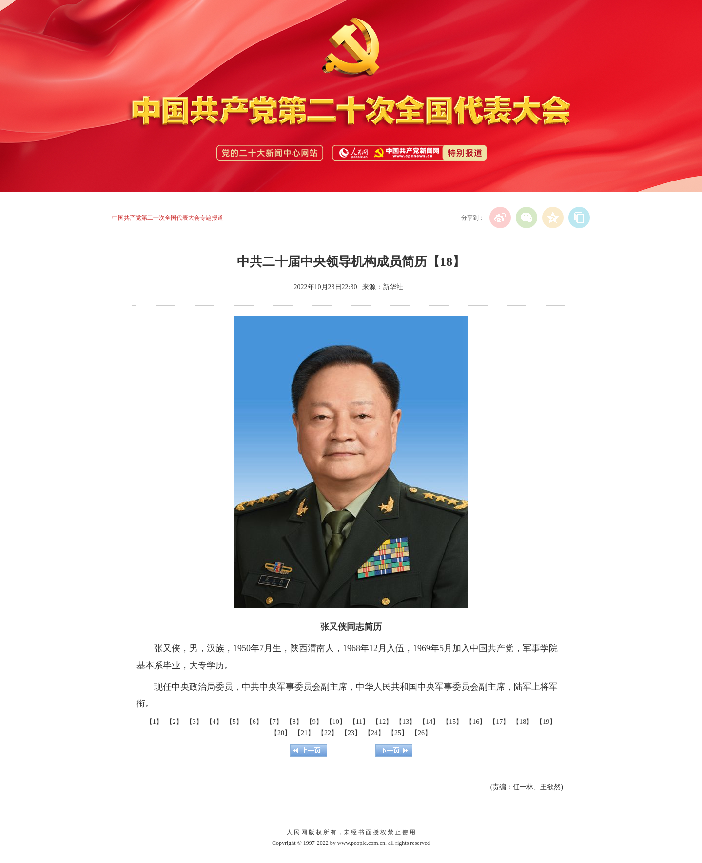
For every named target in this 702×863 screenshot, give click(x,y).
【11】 (359, 721)
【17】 (499, 721)
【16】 (476, 721)
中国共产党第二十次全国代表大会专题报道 (167, 217)
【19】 (546, 721)
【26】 (421, 733)
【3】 (194, 721)
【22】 (327, 733)
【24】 (374, 733)
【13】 (405, 721)
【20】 (281, 733)
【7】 (274, 721)
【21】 (304, 733)
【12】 (382, 721)
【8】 (294, 721)
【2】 (174, 721)
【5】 (234, 721)
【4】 (214, 721)
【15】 (452, 721)
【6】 (254, 721)
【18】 (522, 721)
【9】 (314, 721)
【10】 (336, 721)
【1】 (154, 721)
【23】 (351, 733)
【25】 (398, 733)
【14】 (429, 721)
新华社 (393, 287)
